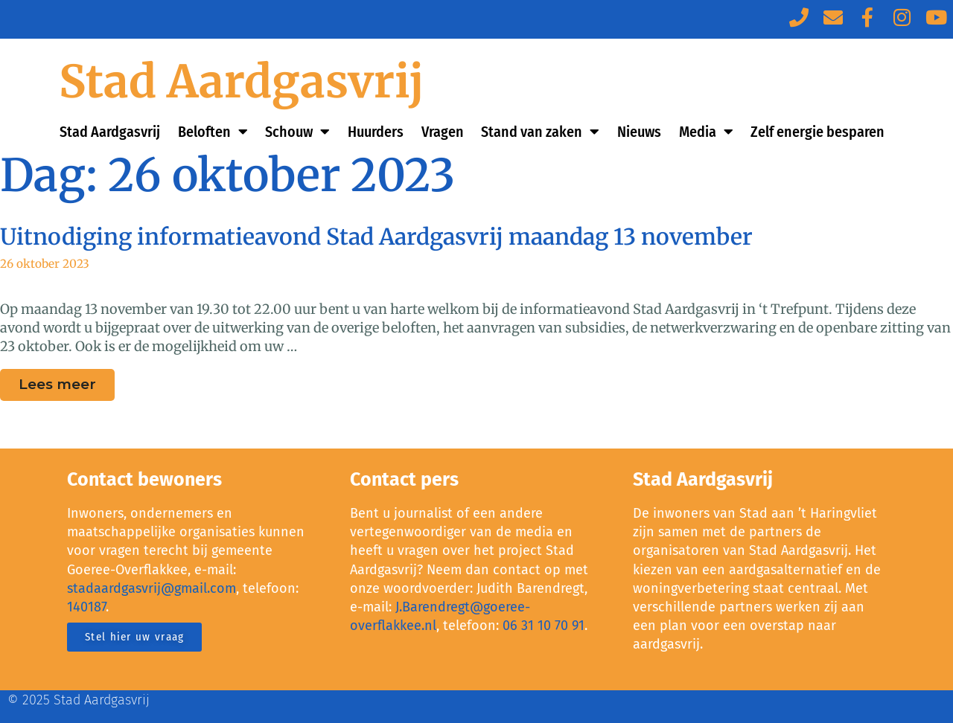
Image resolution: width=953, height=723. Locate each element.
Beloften (213, 132)
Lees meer (67, 381)
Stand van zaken (540, 132)
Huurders (376, 132)
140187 (86, 607)
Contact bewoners (144, 480)
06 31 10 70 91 (543, 625)
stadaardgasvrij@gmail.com (151, 588)
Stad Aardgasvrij (241, 81)
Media (706, 132)
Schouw (297, 132)
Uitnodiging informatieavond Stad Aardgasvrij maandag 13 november (376, 236)
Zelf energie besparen (817, 132)
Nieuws (639, 132)
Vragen (442, 132)
